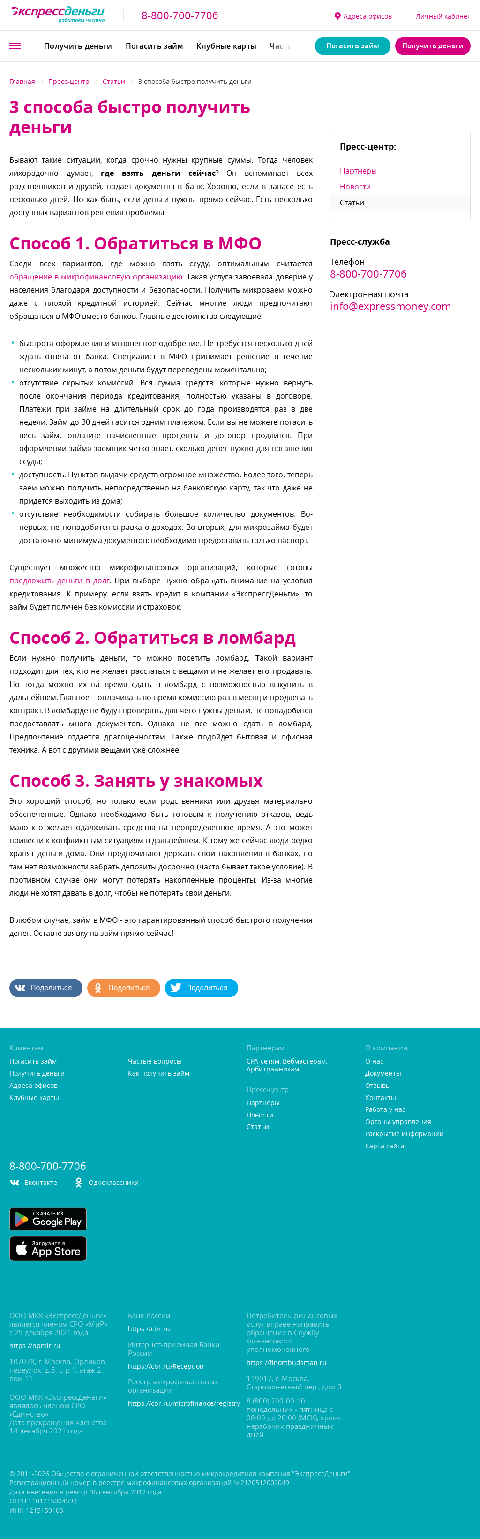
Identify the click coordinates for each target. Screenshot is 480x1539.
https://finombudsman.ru (287, 1363)
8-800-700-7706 (180, 15)
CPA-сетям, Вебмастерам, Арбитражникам (287, 1065)
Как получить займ (158, 1074)
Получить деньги (78, 46)
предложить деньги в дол (59, 580)
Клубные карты (226, 46)
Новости (355, 186)
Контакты (380, 1098)
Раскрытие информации (404, 1134)
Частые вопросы (155, 1061)
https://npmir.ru (34, 1346)
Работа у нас (385, 1110)
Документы (383, 1074)
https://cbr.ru (149, 1329)
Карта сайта (385, 1146)
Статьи (114, 81)
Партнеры (358, 171)
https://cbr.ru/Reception (166, 1367)
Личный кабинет (443, 16)
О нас (374, 1061)
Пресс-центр (69, 81)
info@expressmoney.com (390, 306)
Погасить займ (155, 46)
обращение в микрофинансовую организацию (95, 277)
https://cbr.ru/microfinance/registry (180, 1404)
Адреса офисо (363, 16)
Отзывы (378, 1086)
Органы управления (398, 1122)
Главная (22, 81)
